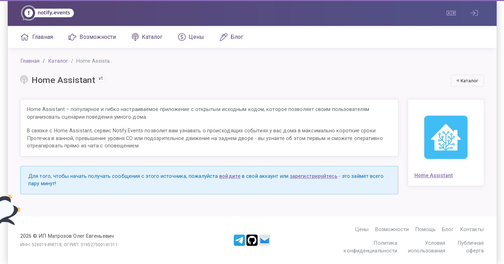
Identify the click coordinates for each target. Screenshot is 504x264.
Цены (191, 37)
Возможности (92, 37)
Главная (36, 37)
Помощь (425, 229)
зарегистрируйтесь (313, 176)
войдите (229, 176)
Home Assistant (433, 175)
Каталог (147, 37)
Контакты (472, 229)
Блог (232, 37)
